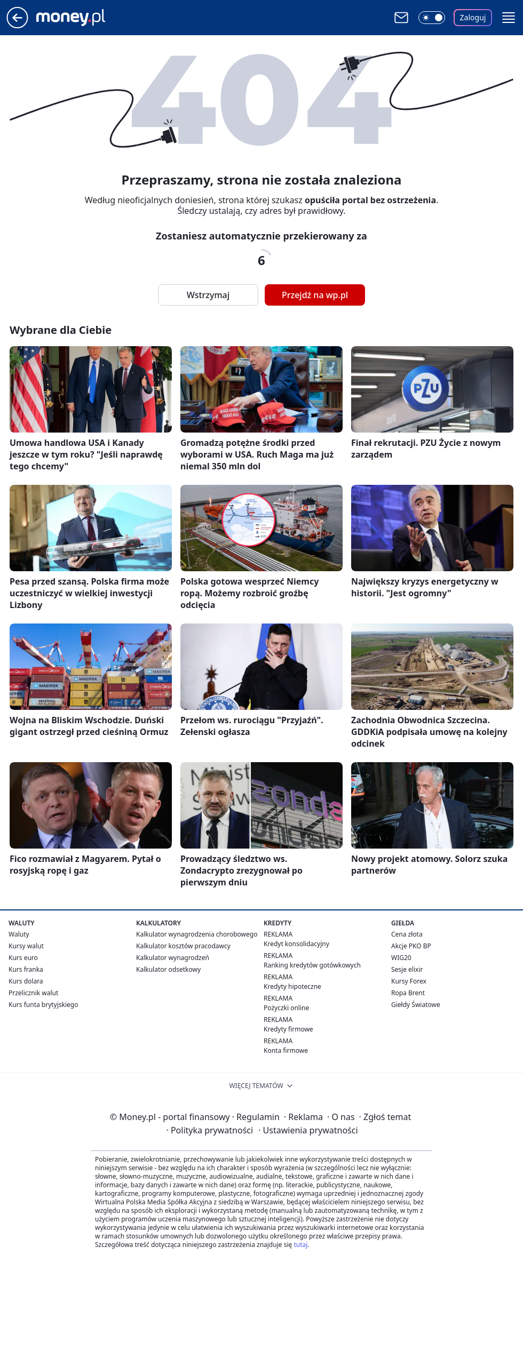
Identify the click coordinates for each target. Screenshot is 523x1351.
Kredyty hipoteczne (292, 986)
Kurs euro (23, 957)
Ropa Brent (408, 992)
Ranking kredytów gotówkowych (312, 965)
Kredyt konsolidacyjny (296, 943)
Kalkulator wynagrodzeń (172, 957)
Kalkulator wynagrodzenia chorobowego (196, 934)
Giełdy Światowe (415, 1004)
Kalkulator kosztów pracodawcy (183, 945)
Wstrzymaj (208, 295)
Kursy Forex (408, 981)
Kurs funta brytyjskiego (43, 1004)
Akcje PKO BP (411, 945)
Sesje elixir (407, 969)
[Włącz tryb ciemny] (431, 17)
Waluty (19, 934)
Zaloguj (473, 17)
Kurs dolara (26, 981)
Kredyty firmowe (288, 1029)
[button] (508, 17)
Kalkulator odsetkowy (168, 969)
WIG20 (401, 957)
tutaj (300, 1244)
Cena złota (407, 934)
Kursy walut (26, 945)
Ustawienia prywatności (308, 1130)
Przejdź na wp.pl (315, 295)
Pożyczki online (286, 1007)
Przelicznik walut (33, 992)
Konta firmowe (286, 1050)
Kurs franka (26, 969)
